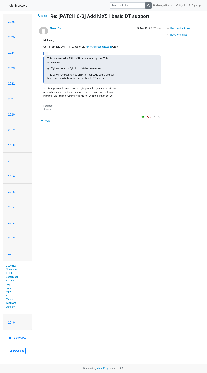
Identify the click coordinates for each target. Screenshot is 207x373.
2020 (11, 114)
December (11, 265)
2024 (11, 52)
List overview (17, 338)
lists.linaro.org (18, 5)
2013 (11, 222)
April (8, 295)
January (10, 306)
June (9, 288)
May (8, 291)
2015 (11, 192)
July (8, 284)
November (11, 269)
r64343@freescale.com (99, 46)
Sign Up (195, 5)
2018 (11, 145)
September (12, 276)
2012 (11, 238)
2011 (11, 253)
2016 (11, 176)
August (10, 280)
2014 (11, 207)
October (10, 273)
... (46, 53)
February (11, 303)
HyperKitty (102, 368)
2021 (11, 99)
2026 (11, 21)
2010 (11, 322)
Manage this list (163, 5)
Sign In (181, 5)
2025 (11, 37)
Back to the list (177, 34)
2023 (11, 68)
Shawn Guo (56, 28)
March (9, 299)
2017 (11, 161)
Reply (45, 120)
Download (17, 350)
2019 (11, 130)
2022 (11, 83)
